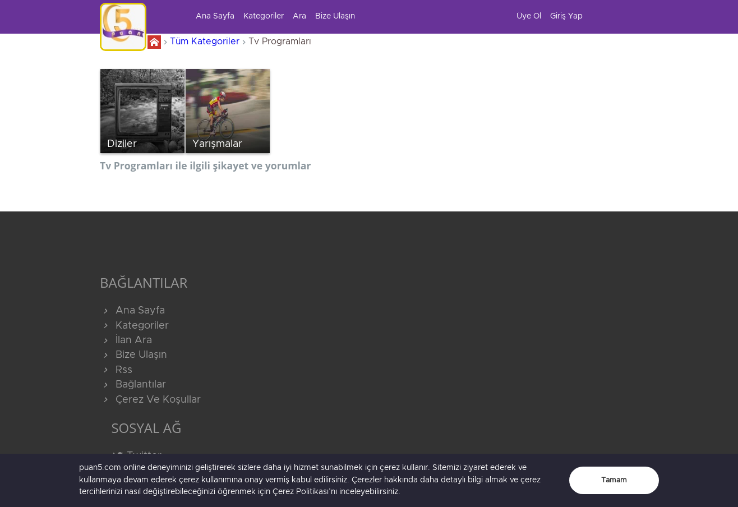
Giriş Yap (566, 16)
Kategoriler (263, 16)
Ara (299, 16)
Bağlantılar (133, 385)
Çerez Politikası (301, 492)
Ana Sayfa (215, 16)
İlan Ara (126, 340)
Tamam (614, 480)
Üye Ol (528, 16)
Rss (116, 370)
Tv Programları (279, 41)
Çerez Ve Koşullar (150, 400)
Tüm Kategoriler (204, 41)
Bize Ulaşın (335, 16)
